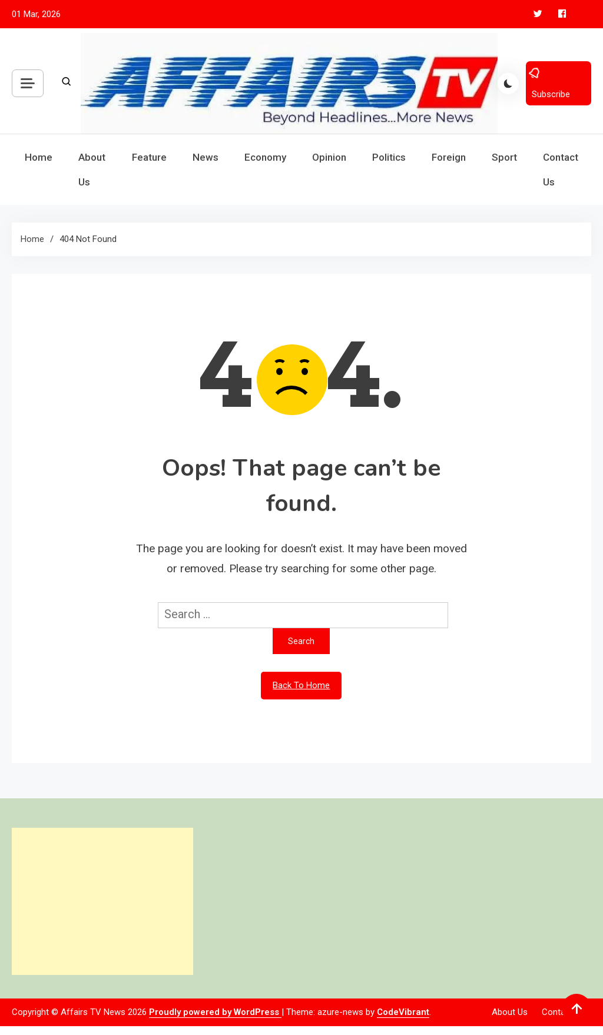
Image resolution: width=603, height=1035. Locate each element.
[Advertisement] (102, 901)
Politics (389, 157)
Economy (265, 157)
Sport (504, 157)
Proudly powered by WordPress (215, 1012)
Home (38, 157)
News (205, 157)
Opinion (329, 157)
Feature (149, 157)
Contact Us (560, 169)
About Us (91, 169)
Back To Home (301, 685)
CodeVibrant (403, 1012)
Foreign (449, 157)
